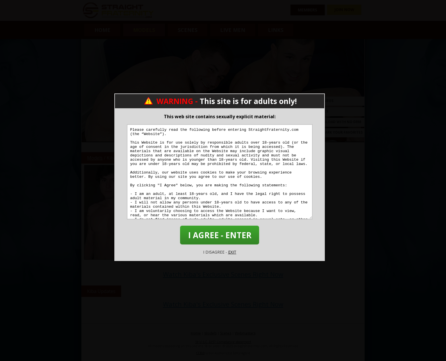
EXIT (232, 252)
